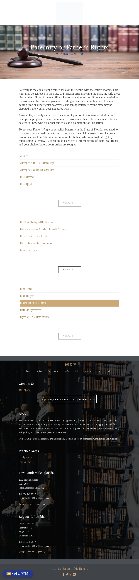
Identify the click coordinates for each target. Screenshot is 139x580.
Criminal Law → (26, 462)
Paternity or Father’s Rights (33, 303)
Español (66, 371)
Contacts (110, 371)
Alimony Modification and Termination (37, 170)
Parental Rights (27, 296)
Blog (99, 371)
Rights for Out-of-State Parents (34, 317)
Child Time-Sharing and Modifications (37, 222)
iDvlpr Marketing (81, 568)
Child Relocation (27, 177)
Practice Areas (53, 371)
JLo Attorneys (64, 568)
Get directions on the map (30, 504)
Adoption (24, 156)
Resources (88, 371)
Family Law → (26, 457)
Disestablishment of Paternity (33, 236)
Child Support (26, 184)
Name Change (26, 289)
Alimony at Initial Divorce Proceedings (37, 163)
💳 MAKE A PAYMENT (18, 573)
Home (28, 371)
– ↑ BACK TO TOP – (69, 364)
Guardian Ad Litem (28, 250)
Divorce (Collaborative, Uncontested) (36, 243)
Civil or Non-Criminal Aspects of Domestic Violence (43, 229)
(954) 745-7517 (25, 390)
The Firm (39, 371)
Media (77, 371)
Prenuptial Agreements (30, 310)
